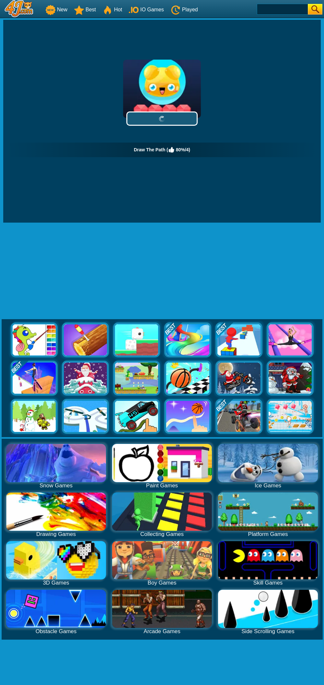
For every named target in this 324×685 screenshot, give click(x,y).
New (56, 9)
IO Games (146, 9)
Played (184, 9)
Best (85, 9)
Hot (112, 9)
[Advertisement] (162, 271)
